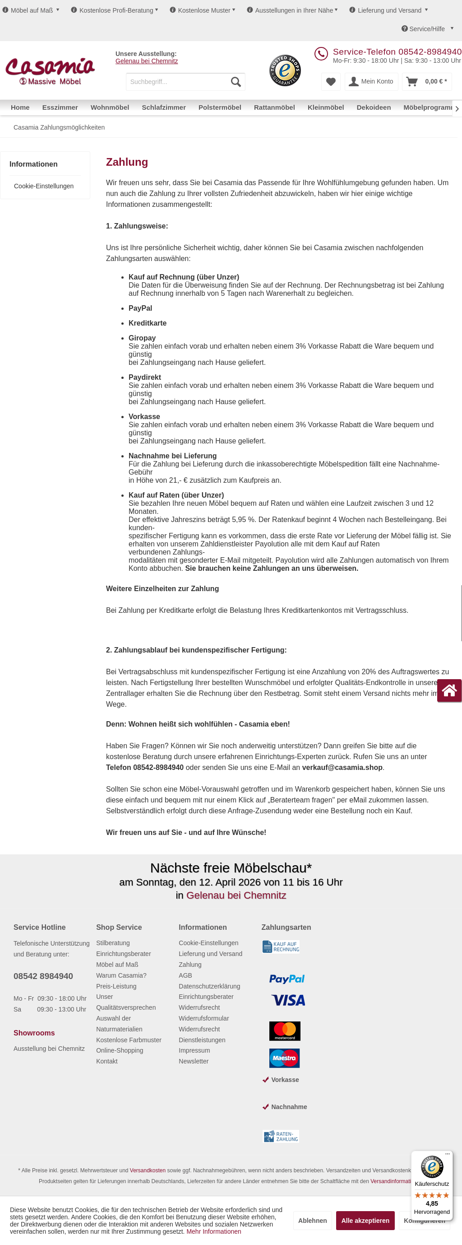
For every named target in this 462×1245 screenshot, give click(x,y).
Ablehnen (312, 1220)
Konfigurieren (424, 1220)
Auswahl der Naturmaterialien (119, 1024)
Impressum (194, 1050)
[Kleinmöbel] (326, 107)
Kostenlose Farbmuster (129, 1040)
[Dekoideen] (374, 107)
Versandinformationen (396, 1181)
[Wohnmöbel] (110, 107)
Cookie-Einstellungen (44, 186)
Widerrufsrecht (199, 1007)
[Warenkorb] (427, 82)
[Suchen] (235, 82)
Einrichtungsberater (123, 953)
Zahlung (190, 964)
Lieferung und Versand (385, 10)
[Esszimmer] (60, 107)
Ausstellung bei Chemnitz (49, 1048)
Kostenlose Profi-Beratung (112, 10)
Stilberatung (113, 943)
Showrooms (34, 1033)
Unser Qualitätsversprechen (126, 1002)
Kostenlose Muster (200, 10)
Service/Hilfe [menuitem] (424, 29)
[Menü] (447, 1156)
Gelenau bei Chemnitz (147, 61)
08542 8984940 (43, 976)
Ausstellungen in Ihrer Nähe (290, 10)
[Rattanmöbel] (274, 107)
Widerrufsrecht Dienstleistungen (202, 1035)
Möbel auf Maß (27, 10)
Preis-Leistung (116, 986)
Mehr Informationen (213, 1231)
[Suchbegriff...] (185, 82)
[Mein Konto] (371, 82)
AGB (185, 975)
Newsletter (193, 1061)
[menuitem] (185, 82)
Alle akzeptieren (366, 1220)
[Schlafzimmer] (163, 107)
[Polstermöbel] (220, 107)
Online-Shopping (119, 1050)
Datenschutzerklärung (209, 986)
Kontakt (106, 1061)
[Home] (20, 107)
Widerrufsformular (204, 1018)
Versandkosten (148, 1170)
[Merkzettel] (331, 82)
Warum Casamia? (121, 975)
